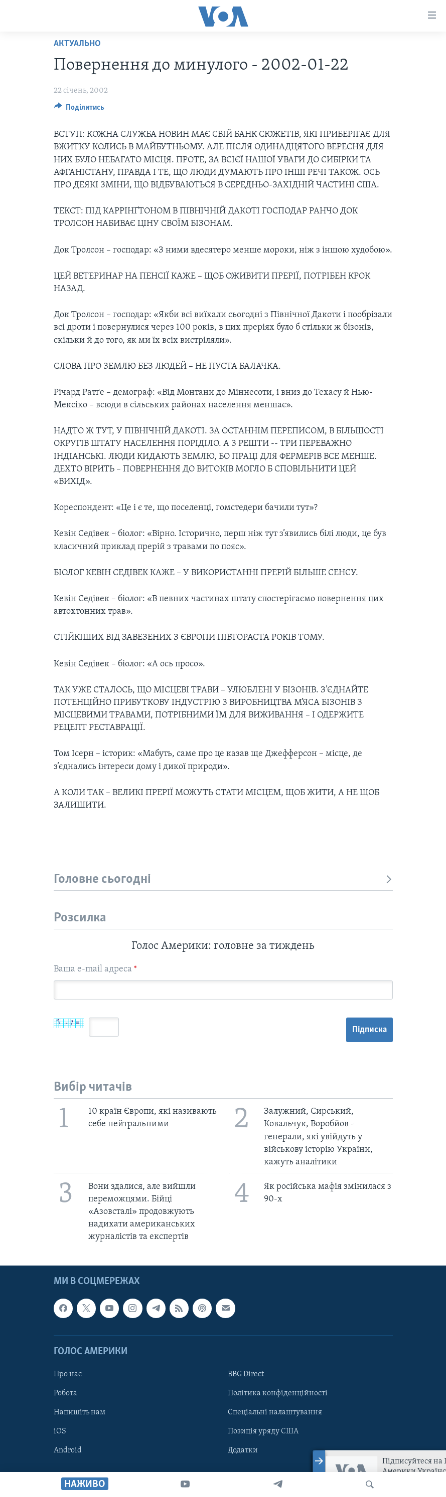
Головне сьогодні (223, 879)
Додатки (243, 1450)
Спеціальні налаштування (275, 1412)
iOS (60, 1431)
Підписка (369, 1030)
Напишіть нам (79, 1412)
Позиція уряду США (263, 1431)
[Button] (79, 109)
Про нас (68, 1374)
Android (68, 1450)
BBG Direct (246, 1374)
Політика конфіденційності (278, 1393)
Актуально (77, 44)
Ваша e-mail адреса (95, 969)
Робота (65, 1393)
